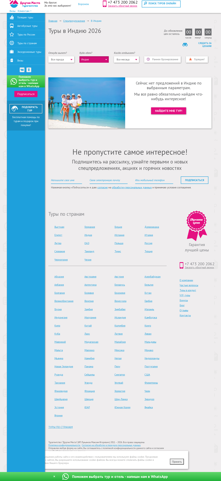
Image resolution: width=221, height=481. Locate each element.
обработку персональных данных (132, 187)
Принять (177, 461)
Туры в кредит (188, 290)
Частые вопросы (189, 285)
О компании (186, 280)
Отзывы (184, 310)
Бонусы (184, 300)
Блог (182, 305)
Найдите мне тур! (168, 111)
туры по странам (60, 427)
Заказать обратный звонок (122, 5)
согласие (102, 187)
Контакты (185, 315)
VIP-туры (185, 295)
